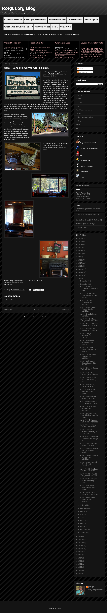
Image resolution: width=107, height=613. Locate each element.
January (83, 532)
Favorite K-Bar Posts (83, 195)
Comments (82, 72)
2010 (80, 539)
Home (36, 310)
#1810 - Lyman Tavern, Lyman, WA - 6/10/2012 (89, 493)
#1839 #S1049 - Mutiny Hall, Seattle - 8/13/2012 (89, 320)
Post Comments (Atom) (40, 317)
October (83, 505)
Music (78, 124)
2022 (80, 248)
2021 (80, 251)
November (84, 284)
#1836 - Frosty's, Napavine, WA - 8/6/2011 (86, 335)
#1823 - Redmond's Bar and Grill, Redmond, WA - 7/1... (89, 415)
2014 (80, 272)
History (78, 121)
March (82, 526)
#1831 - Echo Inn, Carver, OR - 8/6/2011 (89, 369)
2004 (80, 558)
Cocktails (79, 102)
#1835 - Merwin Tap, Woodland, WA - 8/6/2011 (87, 342)
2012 (80, 278)
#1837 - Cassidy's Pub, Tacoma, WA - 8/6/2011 (89, 330)
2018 (80, 260)
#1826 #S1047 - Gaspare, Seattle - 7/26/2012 (89, 397)
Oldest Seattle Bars (83, 196)
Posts (80, 69)
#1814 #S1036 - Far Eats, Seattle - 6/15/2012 (89, 470)
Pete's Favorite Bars (83, 193)
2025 (80, 238)
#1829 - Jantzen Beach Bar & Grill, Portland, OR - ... (88, 380)
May (82, 520)
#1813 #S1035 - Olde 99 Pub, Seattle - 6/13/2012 (89, 475)
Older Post (65, 310)
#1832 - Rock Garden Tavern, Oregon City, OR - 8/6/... (88, 363)
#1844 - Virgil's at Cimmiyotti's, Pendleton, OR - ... (89, 288)
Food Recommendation (84, 110)
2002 (80, 561)
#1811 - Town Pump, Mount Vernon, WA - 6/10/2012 (88, 487)
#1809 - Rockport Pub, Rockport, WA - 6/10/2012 (88, 499)
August (82, 511)
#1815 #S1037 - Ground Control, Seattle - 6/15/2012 (88, 464)
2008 (80, 545)
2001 (80, 564)
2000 (80, 567)
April (82, 523)
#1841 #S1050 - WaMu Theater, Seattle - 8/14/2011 (88, 309)
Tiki (77, 128)
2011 (80, 536)
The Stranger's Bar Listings (85, 224)
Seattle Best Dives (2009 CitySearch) (89, 220)
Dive (77, 106)
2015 (80, 269)
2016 (80, 266)
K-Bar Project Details (83, 198)
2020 (80, 254)
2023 (80, 244)
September (84, 508)
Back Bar (79, 95)
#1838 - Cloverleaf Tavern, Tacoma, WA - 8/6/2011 (89, 325)
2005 (80, 555)
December (84, 281)
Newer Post (8, 310)
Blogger (59, 608)
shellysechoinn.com (16, 283)
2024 (80, 241)
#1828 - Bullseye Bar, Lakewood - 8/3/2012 (88, 385)
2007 (80, 549)
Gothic (78, 114)
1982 (80, 573)
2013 (80, 275)
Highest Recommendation (85, 117)
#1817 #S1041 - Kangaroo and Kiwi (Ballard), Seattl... (89, 450)
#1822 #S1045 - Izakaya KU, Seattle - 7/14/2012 (89, 421)
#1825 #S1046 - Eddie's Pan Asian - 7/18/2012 (88, 402)
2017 (80, 263)
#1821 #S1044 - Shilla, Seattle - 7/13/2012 (88, 426)
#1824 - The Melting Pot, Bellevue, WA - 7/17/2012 (88, 408)
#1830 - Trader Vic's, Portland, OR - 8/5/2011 (89, 374)
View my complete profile (94, 590)
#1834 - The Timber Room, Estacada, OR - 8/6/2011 (88, 349)
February (83, 529)
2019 (80, 257)
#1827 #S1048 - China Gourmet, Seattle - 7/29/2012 (88, 391)
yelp (11, 285)
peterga (91, 587)
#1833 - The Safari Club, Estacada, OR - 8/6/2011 (88, 356)
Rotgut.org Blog (19, 8)
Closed (78, 99)
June (82, 517)
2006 (80, 552)
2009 (80, 542)
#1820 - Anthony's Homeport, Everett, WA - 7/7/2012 (89, 432)
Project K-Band (81, 227)
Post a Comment (11, 300)
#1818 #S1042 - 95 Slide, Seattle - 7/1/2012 (89, 444)
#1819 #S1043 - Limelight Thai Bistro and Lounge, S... (89, 438)
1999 (80, 570)
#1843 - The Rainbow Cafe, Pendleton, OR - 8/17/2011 (88, 295)
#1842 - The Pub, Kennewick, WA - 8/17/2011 (86, 302)
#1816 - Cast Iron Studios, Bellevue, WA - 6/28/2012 (89, 457)
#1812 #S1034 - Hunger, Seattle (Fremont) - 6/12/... (88, 481)
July (81, 514)
